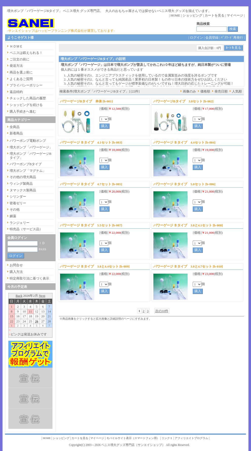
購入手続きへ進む (23, 111)
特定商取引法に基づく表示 (29, 278)
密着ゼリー (18, 203)
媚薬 (13, 216)
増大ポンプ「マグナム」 (28, 171)
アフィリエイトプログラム (191, 438)
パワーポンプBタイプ (26, 164)
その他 (15, 209)
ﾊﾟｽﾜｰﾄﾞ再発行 (232, 37)
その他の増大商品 (23, 177)
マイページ (235, 15)
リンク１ (167, 438)
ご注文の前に (19, 59)
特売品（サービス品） (26, 229)
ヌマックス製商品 (23, 190)
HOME (175, 15)
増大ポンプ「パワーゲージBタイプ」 (30, 156)
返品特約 (16, 92)
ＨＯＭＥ (16, 46)
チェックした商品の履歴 (28, 98)
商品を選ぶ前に (21, 72)
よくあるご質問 (21, 79)
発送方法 (16, 66)
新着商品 (16, 133)
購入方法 (16, 272)
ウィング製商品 (21, 183)
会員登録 (212, 37)
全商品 (15, 127)
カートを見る (214, 15)
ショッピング (192, 15)
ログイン (196, 37)
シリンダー (18, 196)
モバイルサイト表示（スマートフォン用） (132, 438)
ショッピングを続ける (26, 105)
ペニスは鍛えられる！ (26, 53)
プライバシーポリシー (26, 85)
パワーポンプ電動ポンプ (28, 141)
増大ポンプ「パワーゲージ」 (31, 147)
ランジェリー (19, 223)
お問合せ (16, 265)
